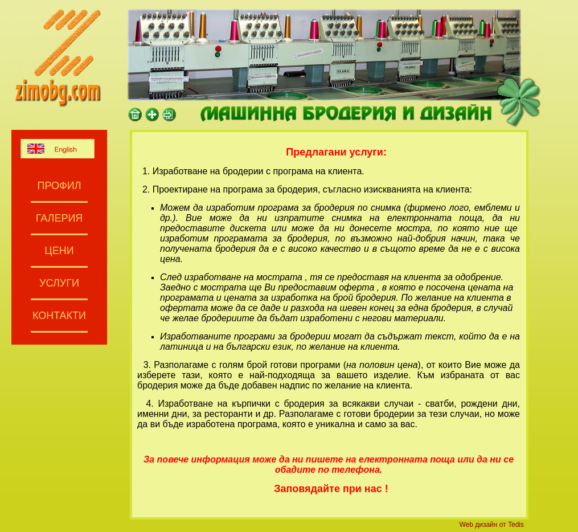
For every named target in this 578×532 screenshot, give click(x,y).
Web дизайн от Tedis (491, 525)
